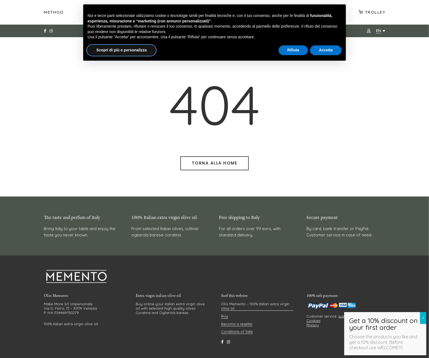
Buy (224, 316)
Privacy (312, 325)
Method (53, 12)
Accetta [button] (326, 50)
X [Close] (423, 318)
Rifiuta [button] (293, 50)
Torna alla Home (214, 163)
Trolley (375, 12)
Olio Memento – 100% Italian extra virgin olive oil (255, 306)
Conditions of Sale (237, 331)
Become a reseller (237, 324)
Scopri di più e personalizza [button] (121, 50)
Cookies (313, 320)
